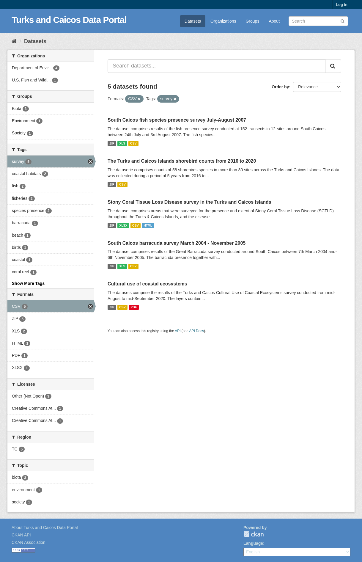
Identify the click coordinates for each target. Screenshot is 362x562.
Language (253, 543)
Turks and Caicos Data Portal (69, 20)
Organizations (223, 21)
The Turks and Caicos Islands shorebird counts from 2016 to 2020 (182, 161)
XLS (122, 143)
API (177, 331)
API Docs (196, 331)
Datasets (193, 21)
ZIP (111, 143)
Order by (280, 86)
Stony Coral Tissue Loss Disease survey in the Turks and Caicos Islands (189, 202)
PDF (133, 307)
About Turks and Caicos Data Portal (45, 527)
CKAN (253, 534)
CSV (133, 143)
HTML (148, 225)
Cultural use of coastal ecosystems (147, 283)
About (274, 21)
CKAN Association (28, 542)
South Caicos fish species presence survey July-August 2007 (177, 120)
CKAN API (21, 535)
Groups (252, 21)
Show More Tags (28, 283)
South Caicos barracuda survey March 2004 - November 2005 (176, 243)
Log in (341, 4)
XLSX (123, 225)
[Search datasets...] (216, 66)
